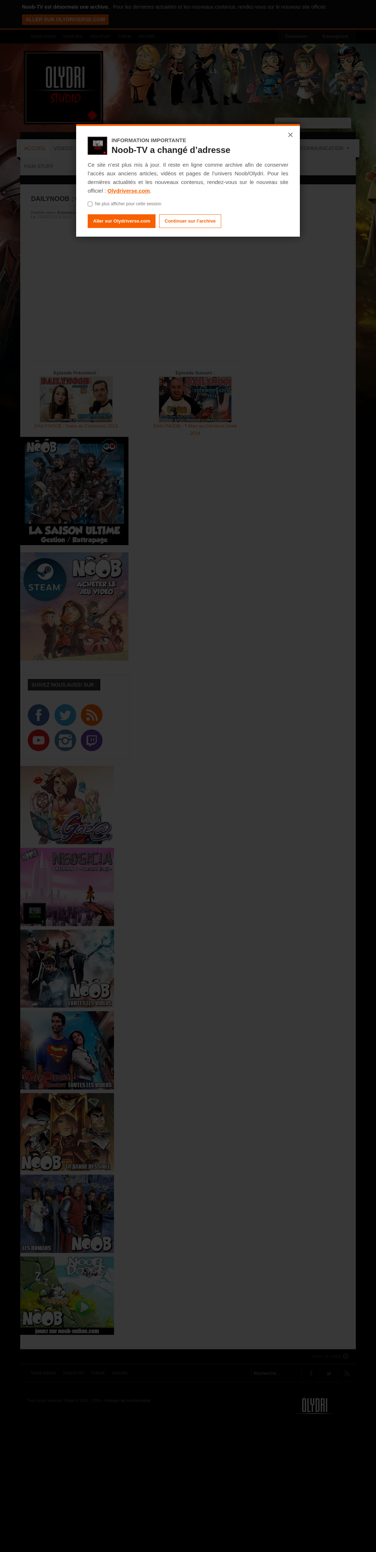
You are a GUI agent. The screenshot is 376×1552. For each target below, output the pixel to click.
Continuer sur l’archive (190, 221)
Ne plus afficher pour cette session (124, 203)
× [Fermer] (290, 135)
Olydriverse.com (129, 191)
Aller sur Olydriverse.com (121, 221)
